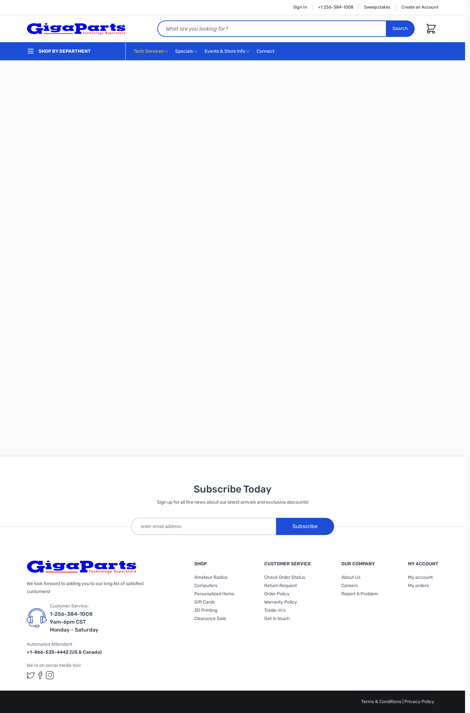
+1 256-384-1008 (335, 7)
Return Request (280, 585)
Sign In (300, 7)
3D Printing (205, 610)
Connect (266, 52)
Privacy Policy (419, 701)
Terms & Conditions (381, 701)
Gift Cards (204, 602)
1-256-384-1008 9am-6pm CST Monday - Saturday (74, 622)
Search (400, 28)
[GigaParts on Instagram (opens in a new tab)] (50, 675)
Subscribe (305, 526)
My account (420, 577)
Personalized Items (214, 594)
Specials (184, 51)
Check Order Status (284, 577)
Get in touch (277, 618)
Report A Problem (359, 594)
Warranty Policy (280, 602)
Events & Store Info (224, 51)
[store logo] (76, 29)
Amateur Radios (211, 577)
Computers (205, 585)
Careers (349, 585)
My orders (418, 585)
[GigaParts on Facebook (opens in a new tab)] (40, 675)
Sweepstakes (377, 7)
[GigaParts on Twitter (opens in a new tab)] (31, 675)
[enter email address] (203, 526)
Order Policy (277, 594)
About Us (350, 577)
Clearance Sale (210, 618)
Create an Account (419, 7)
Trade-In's (275, 610)
